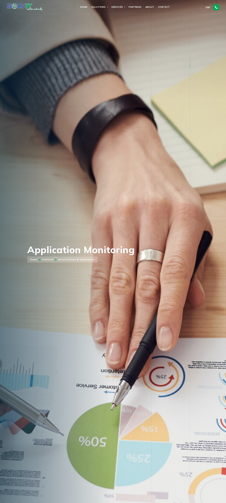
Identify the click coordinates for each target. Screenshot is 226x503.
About (149, 7)
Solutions (98, 7)
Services (117, 7)
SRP (208, 7)
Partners (135, 7)
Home (83, 7)
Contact (164, 7)
